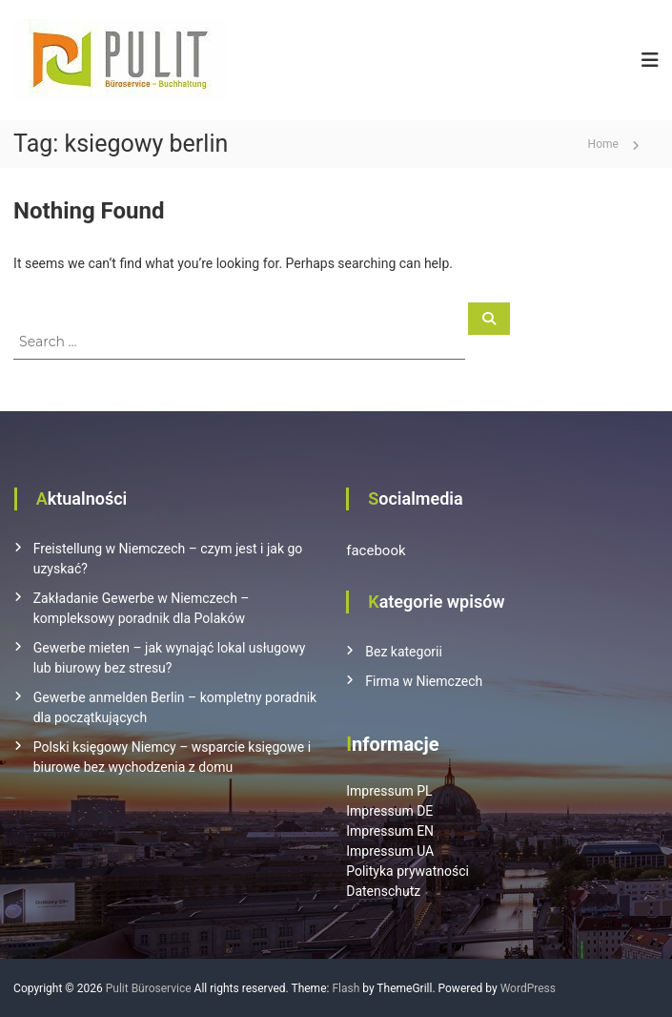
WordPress (528, 988)
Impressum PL (389, 791)
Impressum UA (390, 851)
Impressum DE (389, 811)
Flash (345, 988)
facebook (375, 550)
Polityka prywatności (407, 871)
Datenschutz (383, 891)
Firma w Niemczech (423, 681)
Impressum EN (390, 831)
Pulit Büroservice (149, 988)
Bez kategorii (403, 651)
